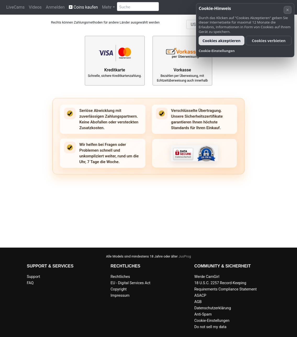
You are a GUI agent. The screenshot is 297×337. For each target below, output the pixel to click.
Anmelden (55, 7)
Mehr (107, 7)
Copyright (118, 289)
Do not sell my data (210, 327)
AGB (197, 302)
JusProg (184, 256)
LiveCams (15, 7)
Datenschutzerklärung (212, 308)
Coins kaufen (83, 7)
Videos (35, 7)
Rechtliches (120, 277)
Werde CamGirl (206, 277)
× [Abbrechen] (287, 9)
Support (33, 277)
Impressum (119, 295)
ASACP (200, 295)
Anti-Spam (203, 314)
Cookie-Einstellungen (211, 320)
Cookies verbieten (268, 40)
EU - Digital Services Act (130, 283)
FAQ (30, 283)
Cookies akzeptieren (222, 40)
